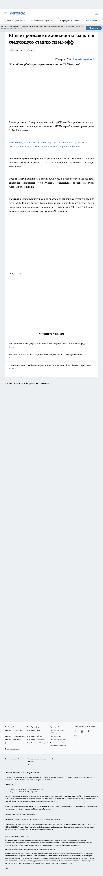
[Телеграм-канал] (88, 731)
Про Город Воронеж (12, 727)
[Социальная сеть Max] (75, 736)
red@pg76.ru (34, 792)
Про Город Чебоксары (13, 739)
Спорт (30, 50)
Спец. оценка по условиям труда (17, 836)
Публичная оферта (12, 749)
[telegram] (21, 274)
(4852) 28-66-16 (28, 789)
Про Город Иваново (57, 727)
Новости (31, 765)
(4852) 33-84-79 (23, 792)
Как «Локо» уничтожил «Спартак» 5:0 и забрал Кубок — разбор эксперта (51, 356)
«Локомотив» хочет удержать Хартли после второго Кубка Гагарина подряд (51, 345)
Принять (93, 28)
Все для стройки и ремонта (42, 20)
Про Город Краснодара (58, 739)
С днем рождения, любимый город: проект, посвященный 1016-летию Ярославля (51, 367)
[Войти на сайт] (96, 13)
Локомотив (16, 50)
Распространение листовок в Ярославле (20, 814)
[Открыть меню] (5, 13)
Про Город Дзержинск (35, 727)
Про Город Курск (33, 730)
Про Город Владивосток (36, 739)
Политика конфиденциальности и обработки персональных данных (30, 849)
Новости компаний (12, 759)
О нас (54, 759)
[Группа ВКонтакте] (75, 731)
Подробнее (75, 845)
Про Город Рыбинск (34, 736)
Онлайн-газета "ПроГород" (37, 743)
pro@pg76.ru (39, 789)
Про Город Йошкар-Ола (14, 730)
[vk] (12, 274)
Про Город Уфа (55, 736)
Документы (9, 743)
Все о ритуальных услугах (69, 20)
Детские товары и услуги (14, 20)
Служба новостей (83, 59)
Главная (55, 765)
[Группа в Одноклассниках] (82, 731)
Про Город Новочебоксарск (15, 736)
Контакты (8, 765)
